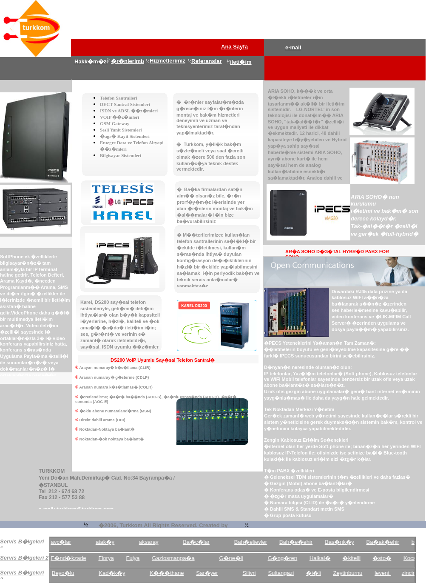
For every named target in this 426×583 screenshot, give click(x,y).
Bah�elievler (253, 542)
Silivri (251, 573)
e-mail (293, 47)
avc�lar (64, 542)
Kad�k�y (115, 573)
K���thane (170, 573)
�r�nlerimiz (128, 61)
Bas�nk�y (342, 542)
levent (386, 573)
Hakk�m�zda (93, 61)
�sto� (384, 558)
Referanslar (206, 61)
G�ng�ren (285, 558)
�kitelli (355, 558)
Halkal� (322, 558)
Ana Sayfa (234, 46)
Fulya (135, 558)
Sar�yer (210, 573)
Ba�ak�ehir (385, 542)
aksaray (152, 542)
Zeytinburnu (350, 573)
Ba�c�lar (199, 542)
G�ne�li (234, 558)
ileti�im (241, 62)
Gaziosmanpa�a (176, 558)
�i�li (316, 573)
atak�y (108, 542)
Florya (108, 558)
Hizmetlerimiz (167, 60)
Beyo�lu (65, 573)
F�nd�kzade (71, 558)
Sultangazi (284, 573)
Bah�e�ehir (298, 542)
